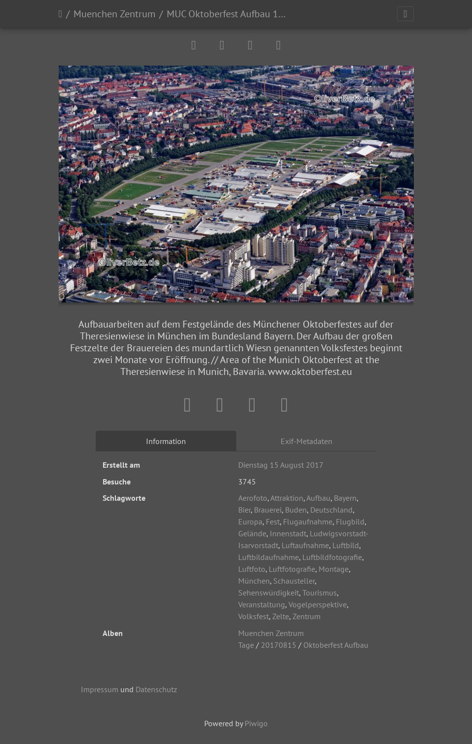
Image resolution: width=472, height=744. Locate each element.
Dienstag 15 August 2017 (281, 465)
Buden (296, 510)
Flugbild (350, 521)
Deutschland (331, 510)
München (254, 581)
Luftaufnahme (305, 545)
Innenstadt (288, 533)
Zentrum (306, 616)
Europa (250, 521)
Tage (246, 645)
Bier (244, 510)
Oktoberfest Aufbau (335, 645)
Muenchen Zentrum (114, 13)
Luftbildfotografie (332, 557)
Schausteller (294, 581)
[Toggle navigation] (405, 13)
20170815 (278, 645)
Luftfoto (251, 569)
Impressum (99, 689)
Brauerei (268, 510)
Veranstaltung (261, 604)
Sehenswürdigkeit (268, 592)
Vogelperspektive (318, 604)
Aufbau (318, 498)
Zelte (280, 616)
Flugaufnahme (307, 521)
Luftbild (345, 545)
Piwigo (256, 723)
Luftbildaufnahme (268, 557)
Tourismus (319, 592)
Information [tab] (166, 441)
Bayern (345, 498)
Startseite (60, 13)
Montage (334, 569)
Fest (273, 521)
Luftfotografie (292, 569)
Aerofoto (252, 498)
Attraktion (286, 498)
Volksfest (253, 616)
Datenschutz (156, 689)
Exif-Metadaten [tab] (306, 441)
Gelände (252, 533)
